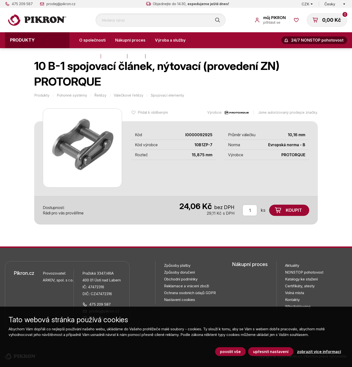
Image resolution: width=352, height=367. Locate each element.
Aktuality (114, 56)
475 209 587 (22, 4)
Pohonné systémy (72, 95)
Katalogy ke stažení (301, 279)
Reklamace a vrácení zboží (186, 286)
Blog (136, 56)
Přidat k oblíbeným (153, 112)
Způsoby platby (177, 265)
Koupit (294, 210)
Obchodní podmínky (181, 279)
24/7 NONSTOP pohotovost (317, 40)
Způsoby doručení (179, 272)
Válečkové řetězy (128, 95)
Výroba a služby (170, 40)
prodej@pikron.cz (61, 4)
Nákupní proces (130, 40)
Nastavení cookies (179, 299)
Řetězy (100, 95)
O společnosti (92, 40)
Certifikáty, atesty (300, 286)
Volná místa (294, 292)
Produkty (22, 40)
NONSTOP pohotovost (304, 272)
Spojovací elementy (167, 95)
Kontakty (87, 56)
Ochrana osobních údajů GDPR (190, 292)
